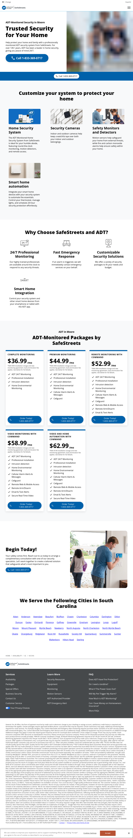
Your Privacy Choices (18, 708)
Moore (16, 628)
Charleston (82, 616)
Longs (106, 622)
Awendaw (37, 616)
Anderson (25, 616)
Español (128, 2)
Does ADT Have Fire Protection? (103, 679)
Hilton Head (68, 639)
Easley (28, 622)
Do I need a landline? (98, 684)
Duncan (19, 622)
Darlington (107, 616)
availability (17, 656)
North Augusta (73, 628)
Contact (62, 823)
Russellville (64, 634)
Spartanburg (90, 634)
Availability (11, 679)
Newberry (59, 628)
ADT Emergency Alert (57, 703)
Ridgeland (40, 634)
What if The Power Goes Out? (102, 689)
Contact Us (11, 698)
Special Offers (12, 689)
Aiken (15, 616)
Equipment (52, 684)
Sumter (117, 634)
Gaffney (60, 622)
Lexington (95, 622)
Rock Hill (52, 634)
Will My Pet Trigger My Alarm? (102, 693)
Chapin (70, 616)
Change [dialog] (8, 2)
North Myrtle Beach (111, 628)
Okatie (15, 634)
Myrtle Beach (45, 628)
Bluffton (60, 616)
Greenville (71, 622)
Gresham (83, 622)
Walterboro (54, 639)
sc (25, 656)
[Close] (129, 833)
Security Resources (56, 679)
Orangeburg (26, 634)
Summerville (105, 634)
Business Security (14, 693)
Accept (107, 833)
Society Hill (77, 634)
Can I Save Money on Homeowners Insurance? (105, 704)
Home (8, 656)
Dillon (117, 616)
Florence (50, 622)
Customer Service (14, 703)
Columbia (94, 616)
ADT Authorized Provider (58, 698)
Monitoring (52, 689)
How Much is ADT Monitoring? (103, 698)
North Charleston (91, 628)
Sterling (80, 639)
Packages (10, 684)
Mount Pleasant (29, 628)
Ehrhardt (38, 622)
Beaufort (49, 616)
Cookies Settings (90, 833)
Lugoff (114, 622)
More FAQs (94, 710)
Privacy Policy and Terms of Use (78, 823)
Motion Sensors (54, 693)
